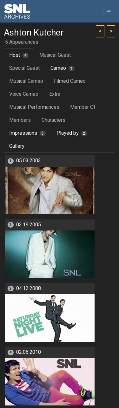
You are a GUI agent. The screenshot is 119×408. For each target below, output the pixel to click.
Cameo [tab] (62, 68)
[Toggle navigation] (108, 11)
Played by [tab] (71, 133)
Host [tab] (19, 55)
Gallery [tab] (16, 146)
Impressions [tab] (27, 133)
